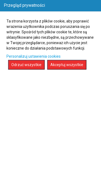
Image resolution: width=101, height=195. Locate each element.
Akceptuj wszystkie (66, 65)
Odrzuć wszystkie (26, 65)
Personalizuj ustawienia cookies (33, 56)
